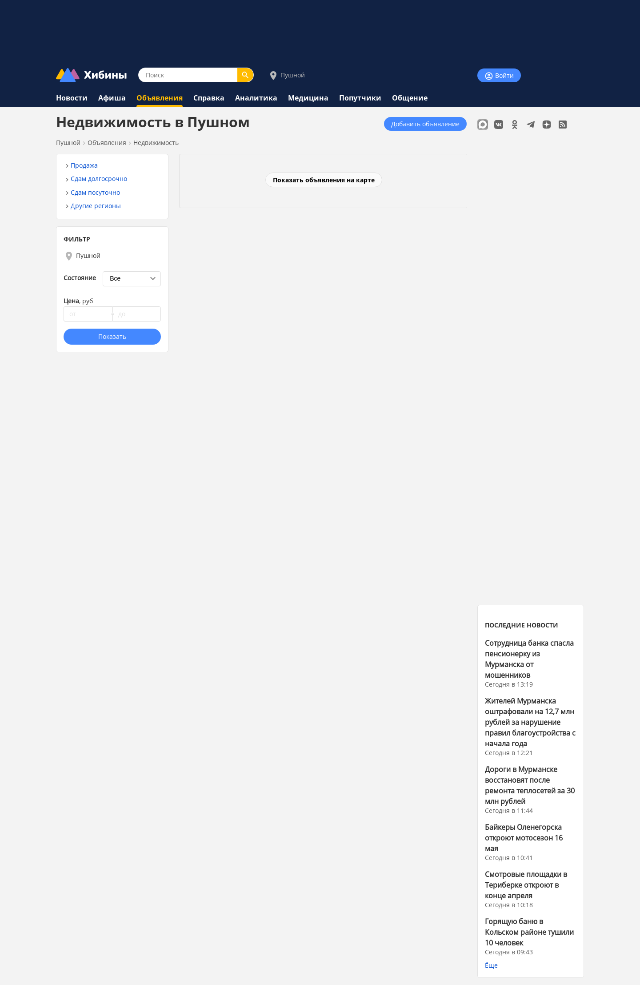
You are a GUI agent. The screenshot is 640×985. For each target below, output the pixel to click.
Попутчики (360, 98)
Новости (72, 98)
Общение (410, 98)
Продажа (84, 165)
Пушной (286, 75)
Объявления (159, 98)
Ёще (491, 965)
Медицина (308, 98)
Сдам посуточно (95, 192)
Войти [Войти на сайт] (499, 75)
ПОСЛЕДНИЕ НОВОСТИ (521, 625)
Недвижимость (156, 142)
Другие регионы (96, 205)
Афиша (112, 98)
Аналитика (256, 98)
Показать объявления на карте (324, 180)
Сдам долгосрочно (99, 178)
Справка (208, 98)
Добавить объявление (425, 124)
